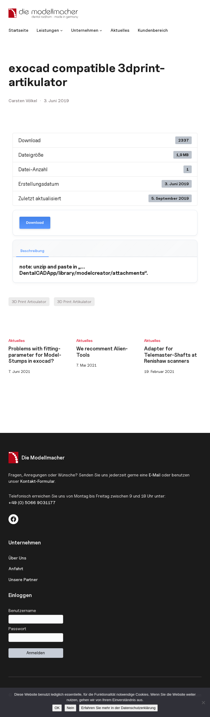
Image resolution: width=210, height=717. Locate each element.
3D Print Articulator (29, 301)
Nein (70, 708)
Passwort (17, 628)
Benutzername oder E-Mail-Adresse (105, 610)
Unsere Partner (23, 579)
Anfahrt (15, 568)
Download (35, 222)
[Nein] (203, 702)
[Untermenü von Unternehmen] (86, 30)
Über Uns (17, 558)
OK (57, 708)
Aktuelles (16, 340)
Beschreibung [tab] (32, 250)
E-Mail (155, 475)
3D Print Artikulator (74, 301)
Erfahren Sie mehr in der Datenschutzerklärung (118, 708)
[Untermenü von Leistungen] (50, 30)
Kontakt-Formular (37, 481)
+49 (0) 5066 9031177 (32, 502)
